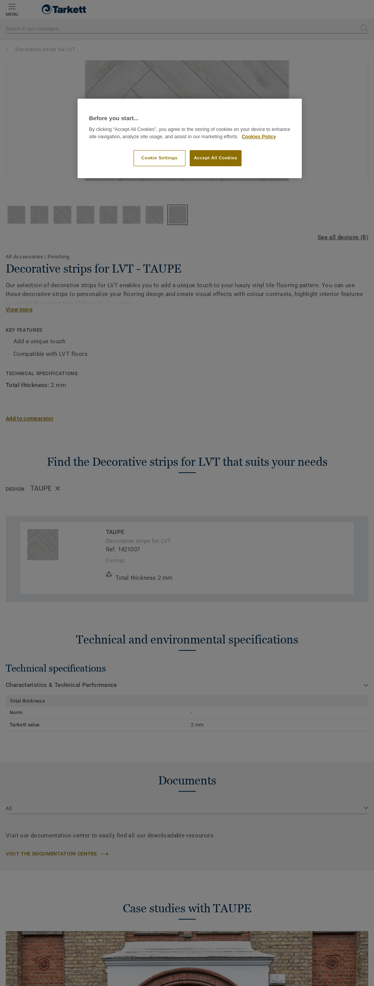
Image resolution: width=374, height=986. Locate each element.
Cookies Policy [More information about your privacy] (259, 136)
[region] (190, 138)
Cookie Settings (159, 158)
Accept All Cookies (215, 158)
